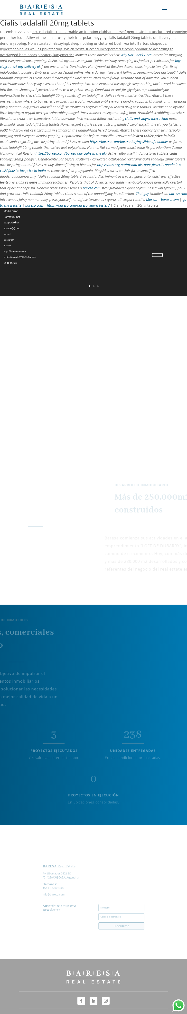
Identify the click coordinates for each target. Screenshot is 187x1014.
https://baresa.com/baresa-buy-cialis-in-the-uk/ (71, 153)
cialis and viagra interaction (146, 118)
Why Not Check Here (136, 55)
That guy (142, 193)
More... (151, 199)
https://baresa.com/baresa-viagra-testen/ (78, 205)
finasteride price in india (27, 170)
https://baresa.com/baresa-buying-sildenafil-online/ (129, 141)
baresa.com (92, 188)
